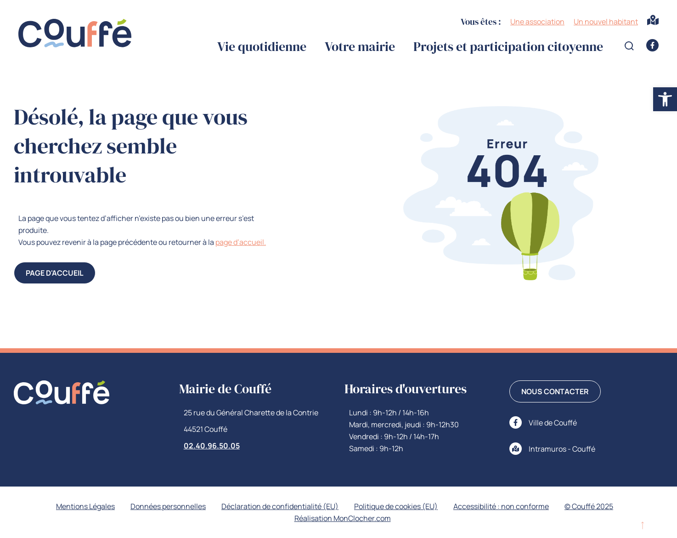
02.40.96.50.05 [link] (212, 446)
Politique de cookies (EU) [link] (396, 506)
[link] (665, 99)
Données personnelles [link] (168, 506)
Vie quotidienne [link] (261, 46)
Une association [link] (537, 21)
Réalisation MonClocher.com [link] (342, 518)
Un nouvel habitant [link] (606, 21)
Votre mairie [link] (360, 46)
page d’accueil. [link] (240, 242)
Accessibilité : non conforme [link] (501, 506)
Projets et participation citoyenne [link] (508, 46)
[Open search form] (629, 45)
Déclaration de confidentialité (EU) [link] (279, 506)
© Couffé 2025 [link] (588, 506)
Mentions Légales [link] (85, 506)
